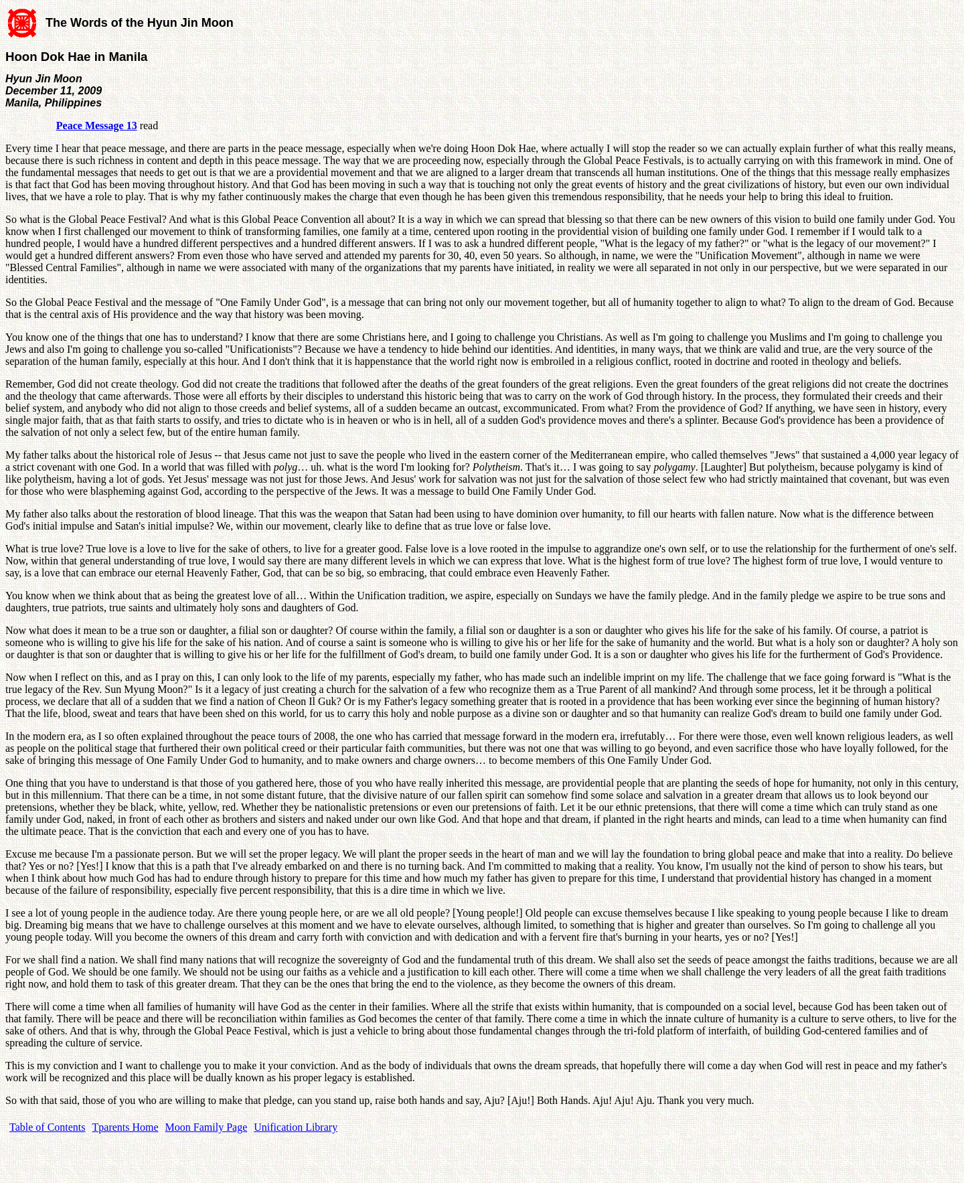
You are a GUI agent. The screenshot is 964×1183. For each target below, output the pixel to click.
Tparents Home (125, 1127)
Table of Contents (47, 1127)
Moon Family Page (206, 1127)
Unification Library (295, 1127)
